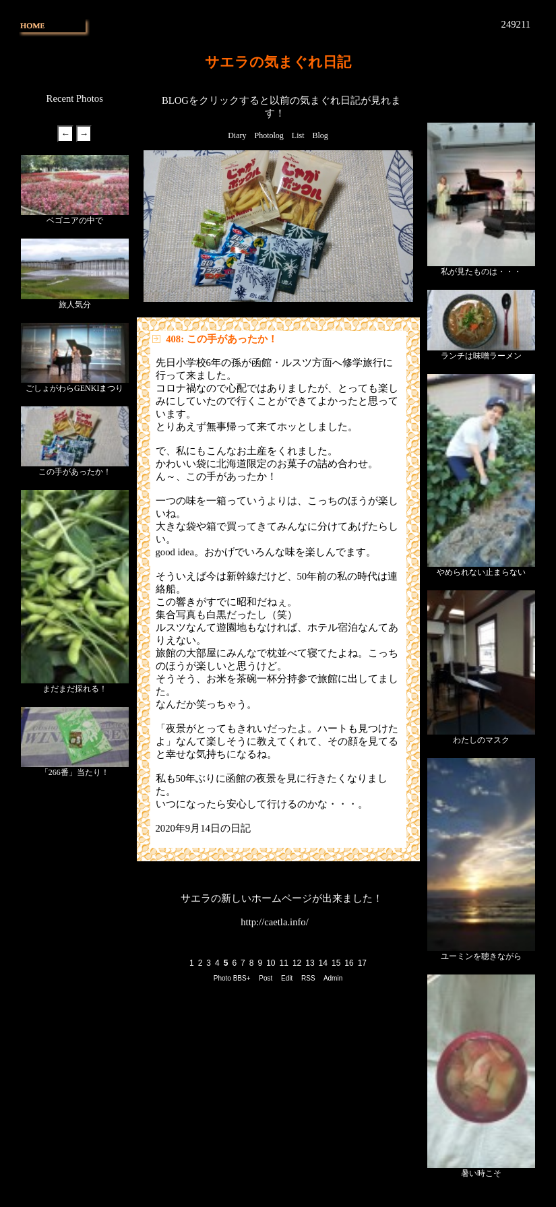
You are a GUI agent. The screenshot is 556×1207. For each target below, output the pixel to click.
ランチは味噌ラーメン (481, 356)
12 (296, 963)
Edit (286, 978)
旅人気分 (75, 304)
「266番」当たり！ (74, 772)
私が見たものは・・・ (481, 271)
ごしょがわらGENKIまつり (74, 388)
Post (265, 978)
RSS (308, 978)
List (298, 135)
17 (362, 963)
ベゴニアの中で (75, 220)
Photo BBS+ (232, 978)
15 (336, 963)
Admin (332, 978)
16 (348, 963)
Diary (237, 135)
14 (323, 963)
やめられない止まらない (481, 572)
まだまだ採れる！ (74, 688)
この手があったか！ (74, 471)
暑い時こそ (481, 1173)
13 (309, 963)
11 (284, 963)
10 (270, 963)
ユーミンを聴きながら (481, 956)
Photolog (268, 135)
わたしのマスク (481, 740)
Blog (320, 135)
